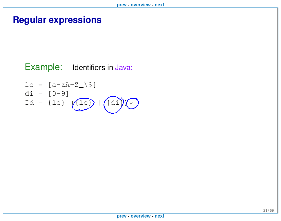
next (159, 4)
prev (122, 4)
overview (141, 4)
